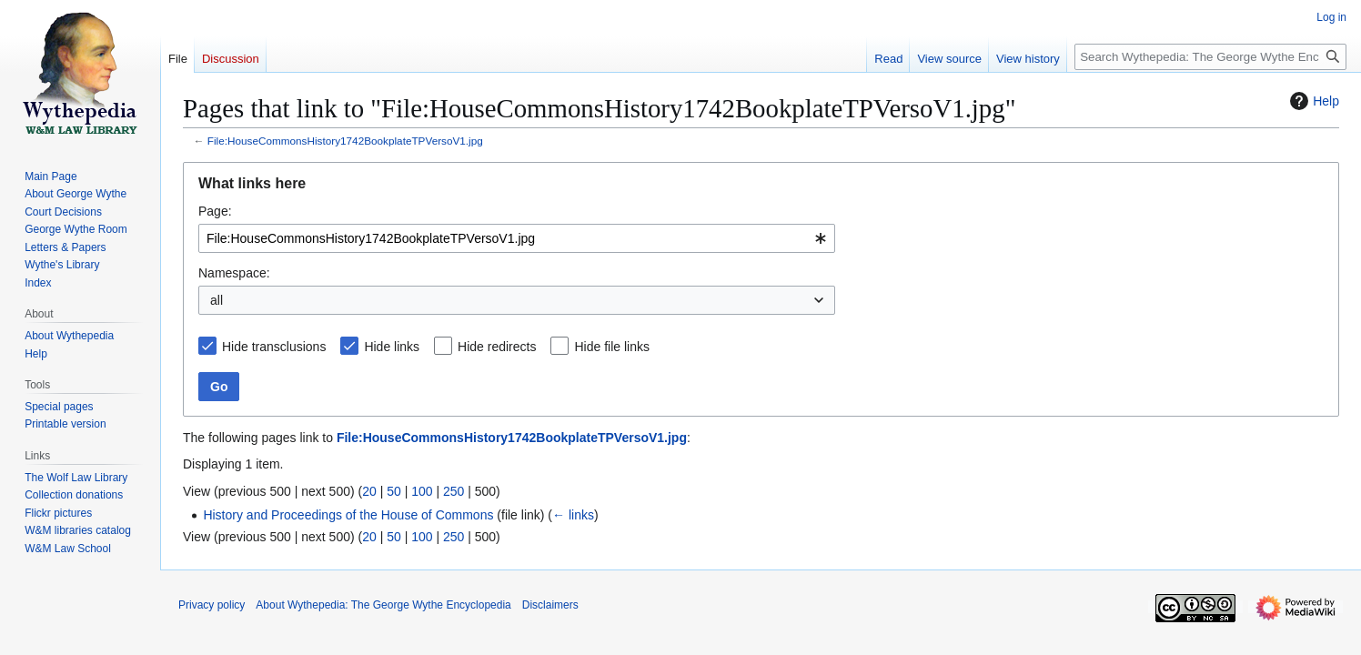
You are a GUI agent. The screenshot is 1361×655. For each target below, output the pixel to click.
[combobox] (516, 238)
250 (453, 491)
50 (394, 491)
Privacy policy (211, 605)
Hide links (391, 346)
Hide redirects (497, 346)
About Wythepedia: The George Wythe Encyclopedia (383, 605)
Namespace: (234, 273)
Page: (215, 211)
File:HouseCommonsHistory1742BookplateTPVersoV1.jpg (345, 140)
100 (421, 491)
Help (1312, 101)
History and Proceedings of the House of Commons (348, 515)
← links (573, 515)
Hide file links (611, 346)
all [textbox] (216, 300)
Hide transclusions (274, 346)
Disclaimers (550, 605)
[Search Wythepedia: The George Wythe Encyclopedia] (1210, 57)
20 (369, 491)
